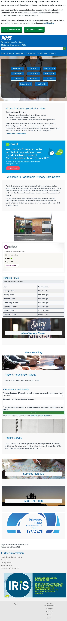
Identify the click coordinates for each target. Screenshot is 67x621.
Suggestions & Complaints (10, 568)
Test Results (33, 73)
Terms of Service (44, 415)
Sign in (16, 604)
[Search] (32, 48)
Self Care (33, 79)
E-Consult (33, 68)
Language (10, 53)
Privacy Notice (6, 562)
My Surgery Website (49, 605)
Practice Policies (6, 565)
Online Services (30, 53)
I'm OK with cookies (11, 29)
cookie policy (48, 23)
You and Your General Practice (11, 557)
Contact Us (52, 53)
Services (49, 79)
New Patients (49, 73)
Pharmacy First (49, 68)
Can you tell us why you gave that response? (19, 399)
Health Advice (41, 84)
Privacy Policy (34, 415)
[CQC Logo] (10, 248)
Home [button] (3, 53)
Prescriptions (17, 73)
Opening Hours (20, 53)
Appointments (17, 68)
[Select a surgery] (33, 281)
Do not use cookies (34, 29)
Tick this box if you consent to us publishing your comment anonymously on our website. (33, 408)
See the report (11, 265)
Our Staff (39, 53)
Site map (49, 618)
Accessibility (49, 608)
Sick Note (17, 79)
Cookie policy (49, 611)
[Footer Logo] (35, 585)
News (45, 53)
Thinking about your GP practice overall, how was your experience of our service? (33, 393)
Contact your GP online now (16, 133)
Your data (49, 615)
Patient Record (25, 84)
